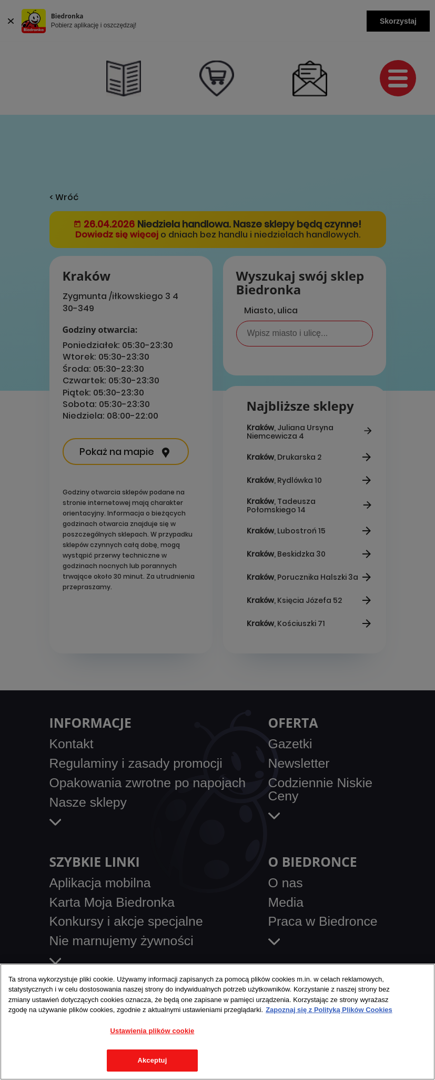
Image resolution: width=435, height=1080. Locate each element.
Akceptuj (152, 1060)
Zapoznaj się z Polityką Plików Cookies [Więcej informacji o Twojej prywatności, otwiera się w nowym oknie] (329, 1010)
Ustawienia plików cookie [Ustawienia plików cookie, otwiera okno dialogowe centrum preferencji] (152, 1031)
